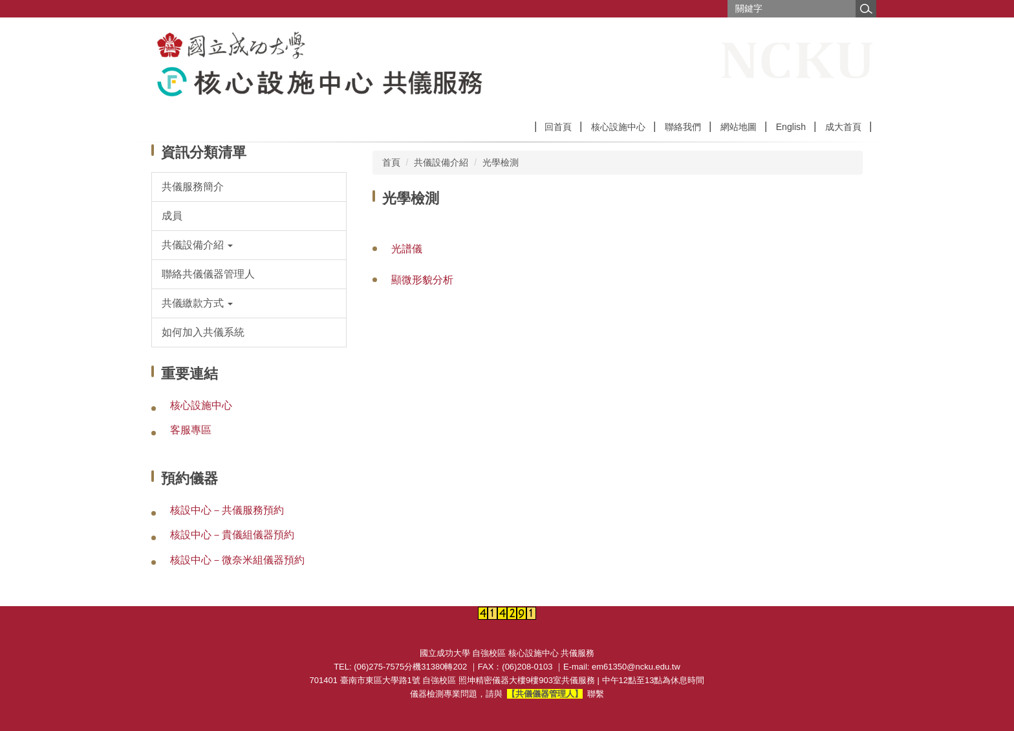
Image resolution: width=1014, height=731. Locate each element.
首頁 (391, 162)
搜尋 (866, 8)
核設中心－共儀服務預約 (227, 510)
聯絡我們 (683, 127)
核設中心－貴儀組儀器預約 (232, 534)
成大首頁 (843, 127)
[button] (249, 245)
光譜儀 (406, 248)
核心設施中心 (618, 127)
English (791, 127)
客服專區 (190, 429)
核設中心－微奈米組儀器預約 (237, 559)
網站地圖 (738, 127)
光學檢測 (500, 162)
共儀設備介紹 (441, 162)
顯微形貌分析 (422, 279)
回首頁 (558, 127)
